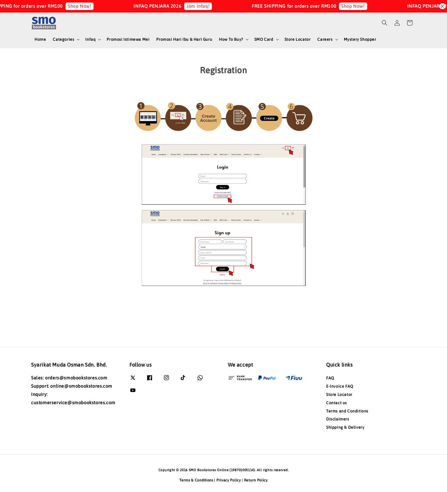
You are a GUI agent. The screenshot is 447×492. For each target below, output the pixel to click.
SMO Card (263, 39)
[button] (384, 23)
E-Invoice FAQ (339, 386)
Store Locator (298, 39)
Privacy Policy (228, 480)
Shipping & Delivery (345, 427)
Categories (63, 39)
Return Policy (256, 480)
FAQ (330, 378)
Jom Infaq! (204, 6)
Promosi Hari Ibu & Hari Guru (184, 39)
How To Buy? (231, 39)
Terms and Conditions (347, 411)
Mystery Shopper (360, 39)
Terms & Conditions (196, 480)
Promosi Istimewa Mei (128, 39)
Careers (324, 39)
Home (40, 39)
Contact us (336, 402)
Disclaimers (337, 419)
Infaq (90, 39)
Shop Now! (86, 6)
